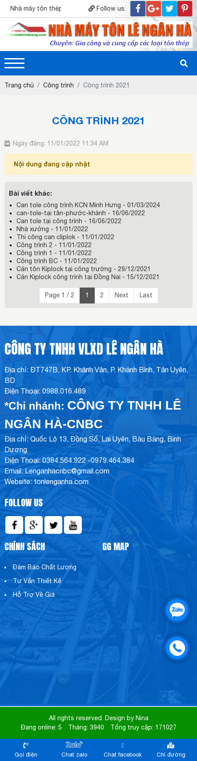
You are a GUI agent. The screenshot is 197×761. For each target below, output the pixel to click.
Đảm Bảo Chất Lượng (44, 567)
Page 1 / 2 (59, 295)
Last (146, 295)
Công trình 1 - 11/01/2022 (54, 252)
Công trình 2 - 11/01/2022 (54, 244)
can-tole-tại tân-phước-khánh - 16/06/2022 (80, 213)
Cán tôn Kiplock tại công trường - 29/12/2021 (83, 268)
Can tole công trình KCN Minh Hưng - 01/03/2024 (88, 205)
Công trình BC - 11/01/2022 (56, 260)
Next (122, 295)
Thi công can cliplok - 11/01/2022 (65, 237)
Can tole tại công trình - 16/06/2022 (68, 221)
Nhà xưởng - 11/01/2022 (52, 229)
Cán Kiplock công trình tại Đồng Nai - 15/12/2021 (88, 276)
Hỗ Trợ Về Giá (34, 594)
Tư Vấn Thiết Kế (37, 580)
